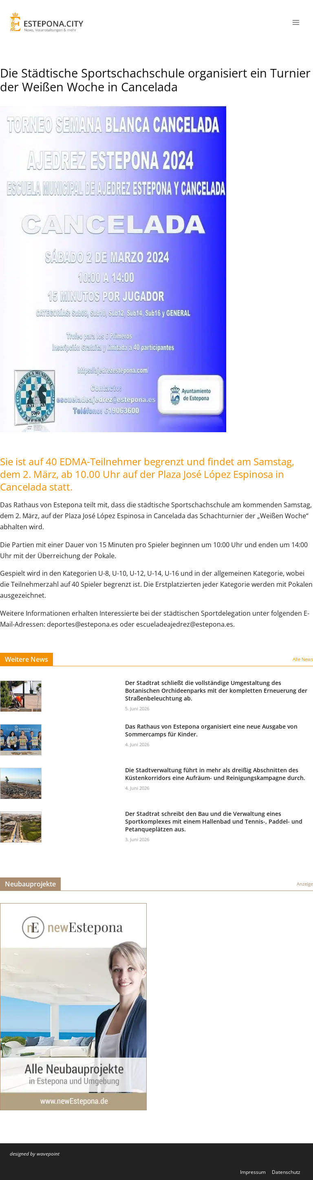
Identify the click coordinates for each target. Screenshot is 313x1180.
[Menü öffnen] (295, 22)
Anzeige (305, 884)
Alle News (303, 659)
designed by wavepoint (35, 1153)
